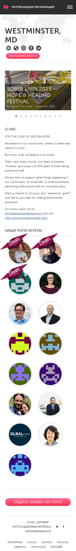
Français (62, 542)
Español (47, 542)
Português (38, 547)
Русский (56, 547)
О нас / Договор (38, 522)
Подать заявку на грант (23, 55)
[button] (16, 116)
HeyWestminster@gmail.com (23, 213)
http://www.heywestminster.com (26, 218)
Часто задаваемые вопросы (31, 526)
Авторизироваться (38, 531)
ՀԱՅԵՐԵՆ (20, 547)
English (32, 542)
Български (15, 542)
